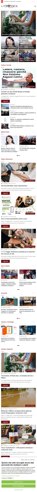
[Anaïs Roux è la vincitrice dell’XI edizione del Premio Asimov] (9, 330)
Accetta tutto (18, 482)
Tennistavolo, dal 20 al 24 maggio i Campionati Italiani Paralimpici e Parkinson (26, 60)
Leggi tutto (5, 101)
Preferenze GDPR (18, 489)
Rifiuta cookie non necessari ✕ (28, 459)
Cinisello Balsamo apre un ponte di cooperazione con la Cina (27, 311)
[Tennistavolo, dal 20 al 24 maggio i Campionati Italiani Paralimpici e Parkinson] (27, 55)
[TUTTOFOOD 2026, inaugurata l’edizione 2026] (27, 140)
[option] (18, 36)
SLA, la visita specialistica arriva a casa (14, 219)
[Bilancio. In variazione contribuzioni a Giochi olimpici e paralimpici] (5, 119)
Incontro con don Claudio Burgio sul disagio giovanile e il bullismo (27, 47)
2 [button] (18, 155)
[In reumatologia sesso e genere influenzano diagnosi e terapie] (27, 330)
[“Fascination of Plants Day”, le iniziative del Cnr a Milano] (18, 23)
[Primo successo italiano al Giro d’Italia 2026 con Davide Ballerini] (27, 274)
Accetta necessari (18, 486)
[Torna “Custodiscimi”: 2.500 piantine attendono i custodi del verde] (18, 434)
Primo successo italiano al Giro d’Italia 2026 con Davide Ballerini (27, 284)
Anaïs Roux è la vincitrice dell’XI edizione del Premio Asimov (8, 340)
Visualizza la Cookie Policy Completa (10, 475)
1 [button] (17, 155)
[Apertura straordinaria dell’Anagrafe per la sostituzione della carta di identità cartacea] (5, 106)
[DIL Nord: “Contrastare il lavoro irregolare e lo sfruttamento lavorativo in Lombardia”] (9, 301)
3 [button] (19, 155)
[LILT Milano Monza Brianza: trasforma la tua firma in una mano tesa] (5, 126)
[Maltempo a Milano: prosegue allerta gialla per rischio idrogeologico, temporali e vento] (18, 397)
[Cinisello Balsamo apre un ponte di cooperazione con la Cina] (27, 301)
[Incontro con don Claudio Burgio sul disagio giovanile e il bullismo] (27, 43)
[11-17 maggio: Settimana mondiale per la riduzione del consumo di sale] (18, 238)
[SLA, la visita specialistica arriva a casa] (18, 205)
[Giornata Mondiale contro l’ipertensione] (9, 55)
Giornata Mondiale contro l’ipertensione (14, 186)
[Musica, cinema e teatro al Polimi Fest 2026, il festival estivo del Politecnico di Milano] (9, 43)
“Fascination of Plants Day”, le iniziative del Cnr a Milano (17, 34)
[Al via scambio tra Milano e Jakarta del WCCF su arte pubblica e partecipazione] (5, 113)
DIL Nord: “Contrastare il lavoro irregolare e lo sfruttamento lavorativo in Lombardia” (9, 311)
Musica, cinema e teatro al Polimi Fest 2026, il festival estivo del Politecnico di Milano (9, 150)
